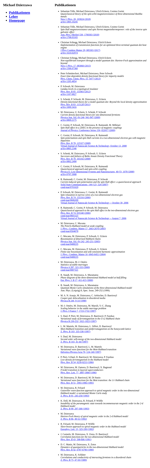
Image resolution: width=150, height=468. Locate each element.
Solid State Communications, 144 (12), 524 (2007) (84, 184)
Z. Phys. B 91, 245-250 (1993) (74, 396)
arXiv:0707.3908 (68, 174)
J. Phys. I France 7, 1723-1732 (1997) (78, 311)
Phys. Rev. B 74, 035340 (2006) (75, 213)
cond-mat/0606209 (69, 200)
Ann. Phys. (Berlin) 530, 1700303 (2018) (79, 34)
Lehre (13, 16)
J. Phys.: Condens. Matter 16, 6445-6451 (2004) (83, 254)
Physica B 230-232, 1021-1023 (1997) (78, 321)
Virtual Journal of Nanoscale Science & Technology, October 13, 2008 (93, 146)
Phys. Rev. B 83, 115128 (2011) (75, 104)
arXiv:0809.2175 (68, 120)
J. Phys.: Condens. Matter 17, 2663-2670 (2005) (83, 228)
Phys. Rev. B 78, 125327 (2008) (75, 143)
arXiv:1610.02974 (69, 53)
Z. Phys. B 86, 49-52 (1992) (73, 419)
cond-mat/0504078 (69, 231)
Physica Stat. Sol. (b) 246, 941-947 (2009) (80, 117)
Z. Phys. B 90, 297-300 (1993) (74, 408)
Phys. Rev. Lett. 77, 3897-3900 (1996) (78, 372)
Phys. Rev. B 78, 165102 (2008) (75, 159)
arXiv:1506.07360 (69, 68)
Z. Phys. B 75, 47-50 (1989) (73, 460)
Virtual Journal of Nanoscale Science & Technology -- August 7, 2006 (93, 218)
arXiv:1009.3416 (68, 107)
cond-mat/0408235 (69, 244)
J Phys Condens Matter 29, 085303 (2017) (80, 50)
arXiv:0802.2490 (68, 161)
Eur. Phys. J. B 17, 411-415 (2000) (76, 280)
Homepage (17, 20)
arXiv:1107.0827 (68, 94)
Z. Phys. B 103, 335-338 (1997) (75, 331)
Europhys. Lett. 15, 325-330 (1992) (77, 429)
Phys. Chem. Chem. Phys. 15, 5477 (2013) (80, 78)
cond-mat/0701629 (69, 187)
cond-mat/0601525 (69, 215)
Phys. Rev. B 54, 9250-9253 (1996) (77, 362)
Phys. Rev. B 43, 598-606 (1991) (75, 439)
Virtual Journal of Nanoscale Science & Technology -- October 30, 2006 (94, 203)
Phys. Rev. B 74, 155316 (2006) (75, 197)
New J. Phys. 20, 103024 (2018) (75, 19)
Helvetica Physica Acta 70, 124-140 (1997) (80, 352)
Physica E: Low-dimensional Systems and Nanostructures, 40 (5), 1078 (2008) (97, 171)
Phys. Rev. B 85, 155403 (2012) (75, 91)
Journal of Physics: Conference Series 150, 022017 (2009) (87, 130)
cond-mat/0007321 (69, 270)
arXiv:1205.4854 (68, 81)
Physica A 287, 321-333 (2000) (75, 267)
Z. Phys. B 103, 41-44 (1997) (74, 342)
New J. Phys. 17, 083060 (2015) (75, 66)
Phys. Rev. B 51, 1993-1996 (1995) (77, 383)
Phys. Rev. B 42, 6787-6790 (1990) (77, 449)
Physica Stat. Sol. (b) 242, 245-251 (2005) (80, 241)
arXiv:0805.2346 (68, 148)
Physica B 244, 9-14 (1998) (73, 300)
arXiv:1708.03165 (69, 37)
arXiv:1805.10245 (69, 22)
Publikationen (19, 12)
